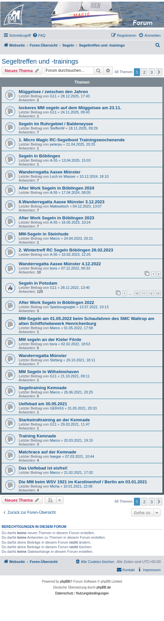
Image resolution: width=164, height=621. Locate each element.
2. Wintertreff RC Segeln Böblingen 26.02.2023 (66, 250)
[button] (159, 72)
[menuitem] (39, 35)
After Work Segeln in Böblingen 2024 (56, 188)
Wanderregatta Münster (43, 355)
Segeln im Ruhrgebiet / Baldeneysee (56, 123)
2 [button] (144, 72)
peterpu (56, 144)
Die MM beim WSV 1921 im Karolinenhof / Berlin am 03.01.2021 (83, 481)
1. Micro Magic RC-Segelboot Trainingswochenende (72, 139)
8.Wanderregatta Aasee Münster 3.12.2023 (61, 201)
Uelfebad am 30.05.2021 (43, 403)
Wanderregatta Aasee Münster (50, 172)
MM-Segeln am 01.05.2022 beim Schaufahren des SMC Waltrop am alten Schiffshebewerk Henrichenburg (86, 321)
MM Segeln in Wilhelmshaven (49, 371)
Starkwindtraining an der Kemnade (54, 419)
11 (143, 293)
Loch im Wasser (62, 176)
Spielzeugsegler (62, 307)
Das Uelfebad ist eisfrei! (43, 468)
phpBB (65, 581)
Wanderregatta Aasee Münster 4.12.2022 (60, 263)
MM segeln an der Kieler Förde (50, 339)
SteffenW (57, 128)
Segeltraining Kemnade (43, 387)
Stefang (56, 360)
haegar (55, 456)
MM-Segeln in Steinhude (43, 233)
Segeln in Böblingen (39, 155)
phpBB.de (104, 587)
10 (136, 293)
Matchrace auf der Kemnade (47, 452)
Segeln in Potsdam (38, 283)
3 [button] (152, 72)
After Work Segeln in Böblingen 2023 (56, 217)
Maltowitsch (59, 206)
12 (150, 293)
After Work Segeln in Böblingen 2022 (56, 302)
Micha (54, 486)
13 (157, 293)
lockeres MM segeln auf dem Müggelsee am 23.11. (70, 107)
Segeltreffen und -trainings (40, 61)
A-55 (53, 160)
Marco (55, 238)
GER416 (57, 408)
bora (53, 268)
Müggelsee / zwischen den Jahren (53, 91)
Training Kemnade (37, 435)
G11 (53, 96)
